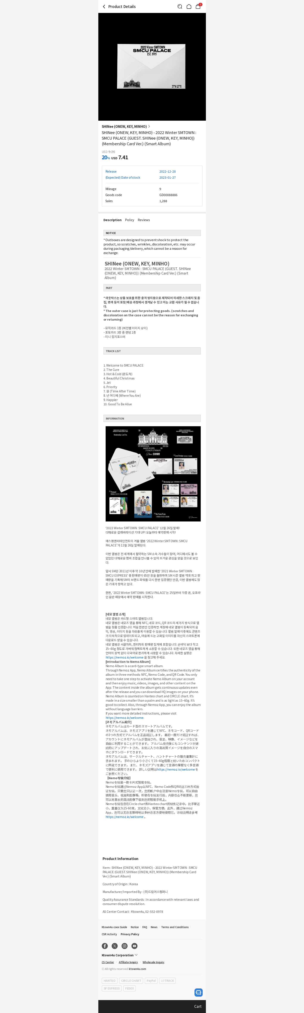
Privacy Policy (130, 934)
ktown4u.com (137, 969)
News (154, 927)
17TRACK (167, 981)
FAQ (144, 927)
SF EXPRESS (112, 988)
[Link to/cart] (198, 6)
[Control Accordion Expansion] (152, 955)
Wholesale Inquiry (153, 962)
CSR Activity (109, 934)
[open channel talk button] (198, 992)
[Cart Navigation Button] (198, 6)
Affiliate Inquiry (128, 962)
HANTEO (110, 981)
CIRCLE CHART (131, 981)
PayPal (151, 981)
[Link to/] (189, 6)
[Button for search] (179, 6)
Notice (135, 927)
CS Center (108, 962)
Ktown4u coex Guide (114, 927)
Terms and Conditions (175, 927)
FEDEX (129, 988)
